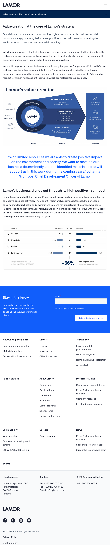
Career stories (47, 436)
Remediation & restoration (17, 356)
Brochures (45, 400)
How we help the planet (15, 339)
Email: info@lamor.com (52, 490)
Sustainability (10, 429)
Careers (44, 429)
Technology (82, 339)
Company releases (86, 398)
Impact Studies (11, 378)
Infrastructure (47, 351)
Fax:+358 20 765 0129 (51, 486)
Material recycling (12, 351)
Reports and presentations (90, 385)
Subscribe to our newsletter (91, 449)
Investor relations (85, 378)
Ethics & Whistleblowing (16, 449)
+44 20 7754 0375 (87, 483)
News (79, 429)
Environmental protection (16, 345)
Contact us (45, 385)
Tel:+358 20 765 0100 (51, 483)
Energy (43, 345)
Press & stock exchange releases (89, 392)
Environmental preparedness (84, 347)
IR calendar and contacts (89, 403)
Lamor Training (48, 405)
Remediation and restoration (91, 359)
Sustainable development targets (16, 443)
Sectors (44, 339)
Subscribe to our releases (90, 444)
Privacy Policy (10, 537)
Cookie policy (10, 542)
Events (6, 463)
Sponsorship (46, 410)
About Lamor (47, 378)
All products (82, 364)
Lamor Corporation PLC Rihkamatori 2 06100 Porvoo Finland (15, 488)
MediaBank (46, 395)
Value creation (10, 436)
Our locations (47, 390)
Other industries (48, 356)
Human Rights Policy (51, 416)
